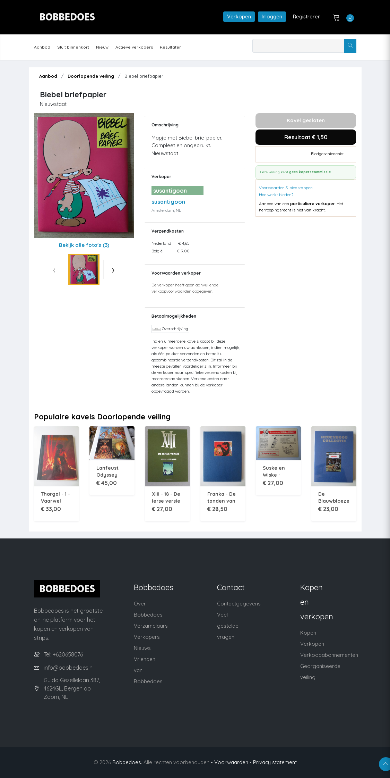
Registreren (307, 16)
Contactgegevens (239, 603)
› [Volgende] (128, 269)
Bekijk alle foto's (84, 245)
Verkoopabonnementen (329, 655)
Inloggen (272, 16)
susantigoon (168, 201)
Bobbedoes (126, 762)
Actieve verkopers (134, 47)
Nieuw (102, 47)
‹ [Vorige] (40, 269)
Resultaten (171, 47)
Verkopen (239, 16)
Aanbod (42, 47)
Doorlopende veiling (91, 76)
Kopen (308, 632)
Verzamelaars (151, 625)
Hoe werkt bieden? (276, 194)
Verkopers (147, 637)
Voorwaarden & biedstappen (286, 187)
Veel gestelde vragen (228, 625)
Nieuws (142, 648)
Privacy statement (275, 762)
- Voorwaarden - (231, 762)
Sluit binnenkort (73, 47)
